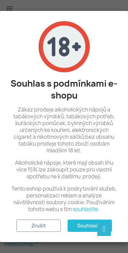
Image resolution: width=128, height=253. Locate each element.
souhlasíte (85, 209)
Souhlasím (89, 225)
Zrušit (38, 225)
